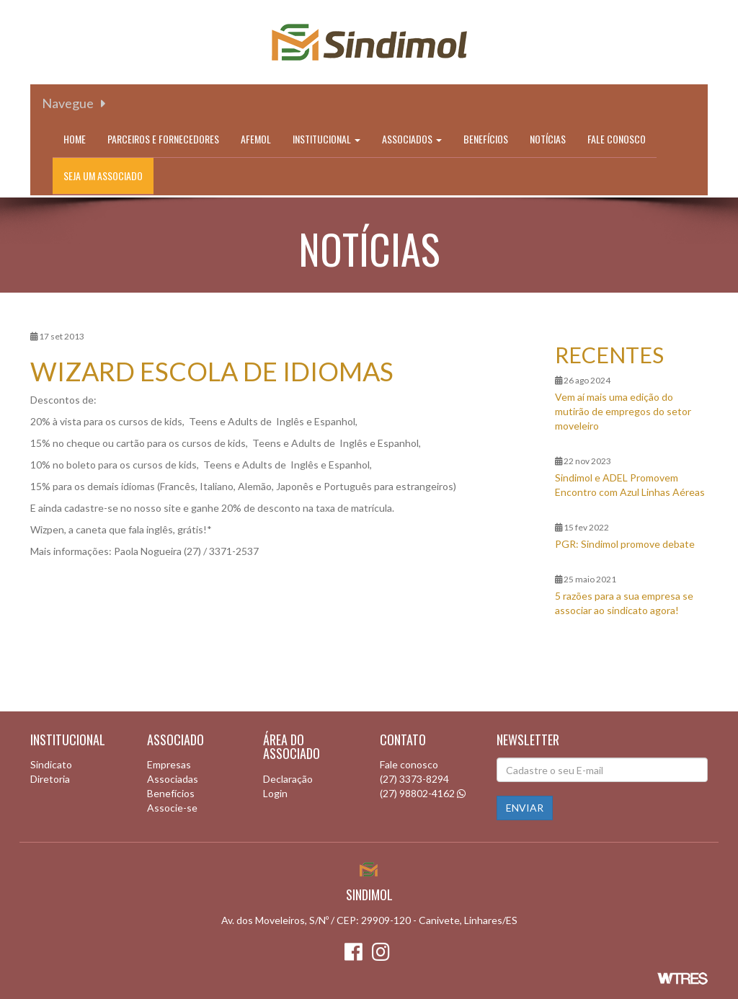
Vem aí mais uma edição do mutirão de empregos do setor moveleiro (623, 411)
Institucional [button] (326, 138)
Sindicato (51, 764)
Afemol (256, 138)
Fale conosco (616, 138)
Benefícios (485, 138)
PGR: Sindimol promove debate (625, 544)
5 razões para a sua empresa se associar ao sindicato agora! (624, 603)
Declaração (288, 779)
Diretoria (50, 779)
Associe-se (172, 808)
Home (74, 138)
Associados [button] (412, 138)
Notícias (548, 138)
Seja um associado (103, 175)
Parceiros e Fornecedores (163, 138)
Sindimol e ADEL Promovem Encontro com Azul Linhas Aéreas (630, 484)
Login (275, 793)
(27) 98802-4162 (417, 793)
